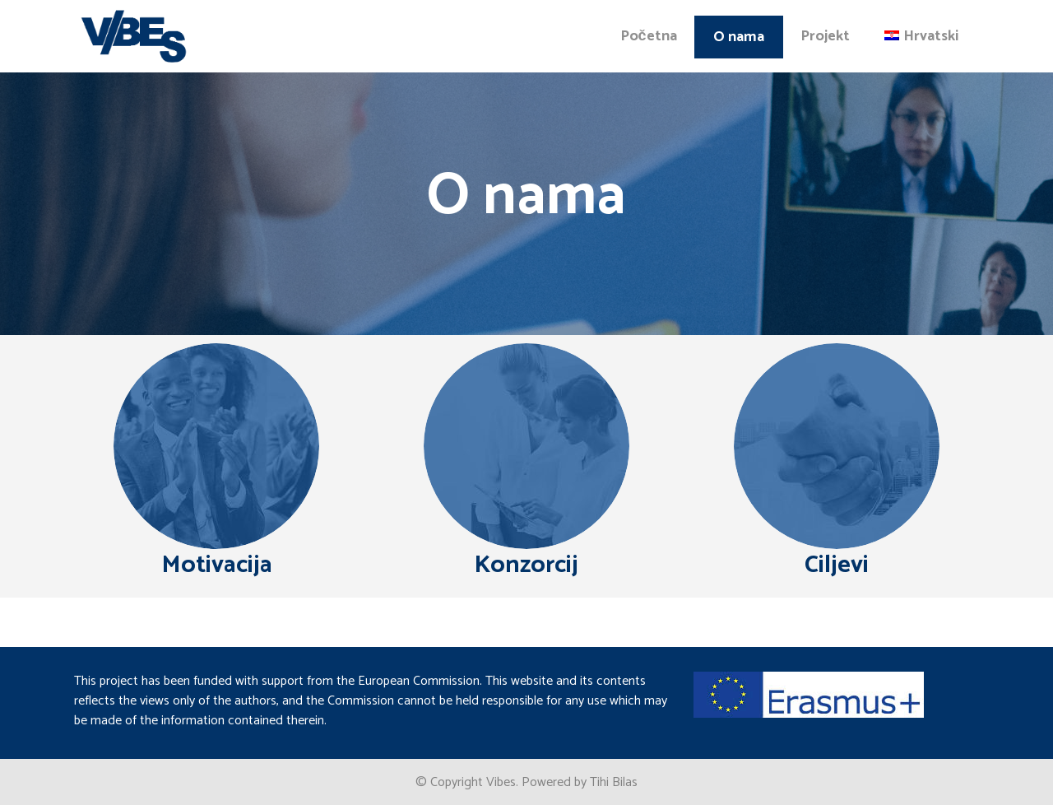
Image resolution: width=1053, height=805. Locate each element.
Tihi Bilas (614, 782)
